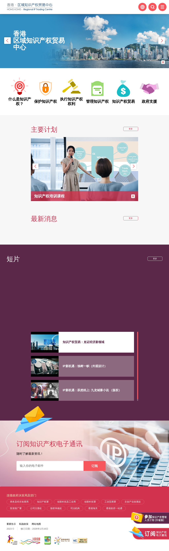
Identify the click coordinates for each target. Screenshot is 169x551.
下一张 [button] (161, 40)
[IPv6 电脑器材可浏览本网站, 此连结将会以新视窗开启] (47, 540)
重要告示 (11, 524)
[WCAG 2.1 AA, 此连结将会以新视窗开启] (79, 540)
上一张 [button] (7, 40)
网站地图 (36, 524)
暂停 (163, 62)
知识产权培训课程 (50, 196)
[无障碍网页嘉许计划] (62, 540)
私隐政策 (23, 524)
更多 (132, 129)
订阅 (94, 466)
